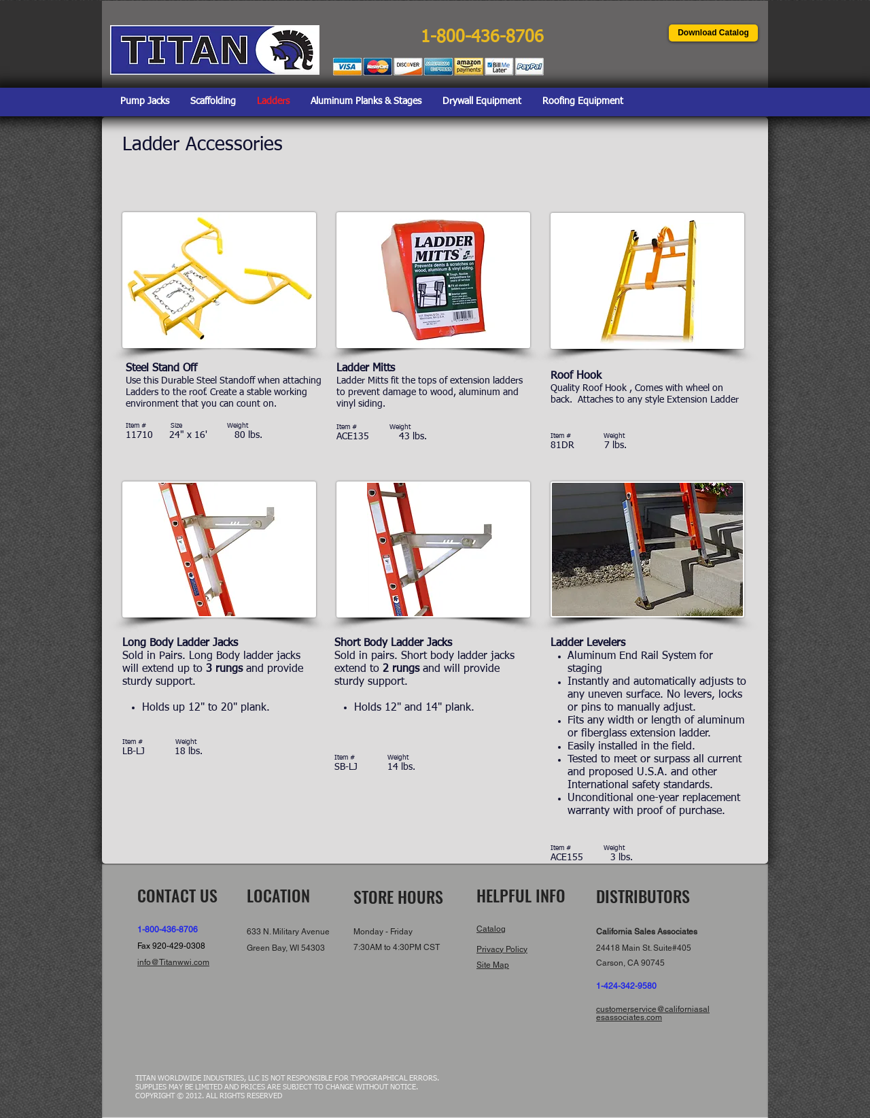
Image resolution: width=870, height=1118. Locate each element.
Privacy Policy (501, 949)
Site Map (492, 965)
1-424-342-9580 (626, 986)
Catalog (491, 929)
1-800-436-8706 (167, 929)
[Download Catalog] (713, 32)
